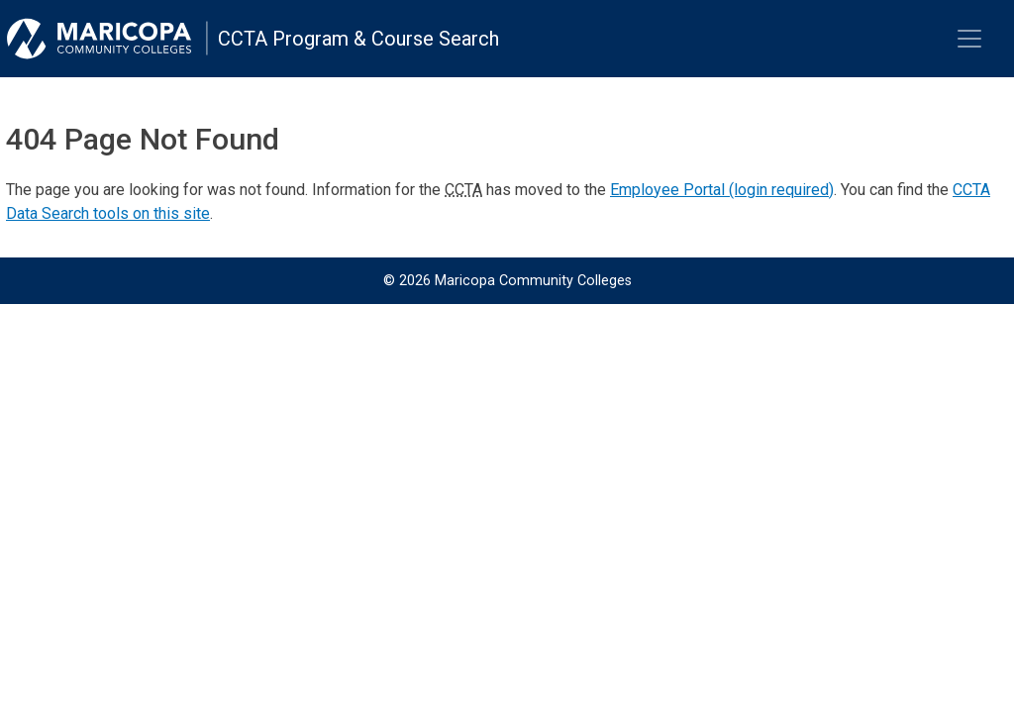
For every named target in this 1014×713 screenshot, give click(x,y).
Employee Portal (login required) (722, 189)
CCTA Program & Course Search (358, 39)
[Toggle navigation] (969, 38)
